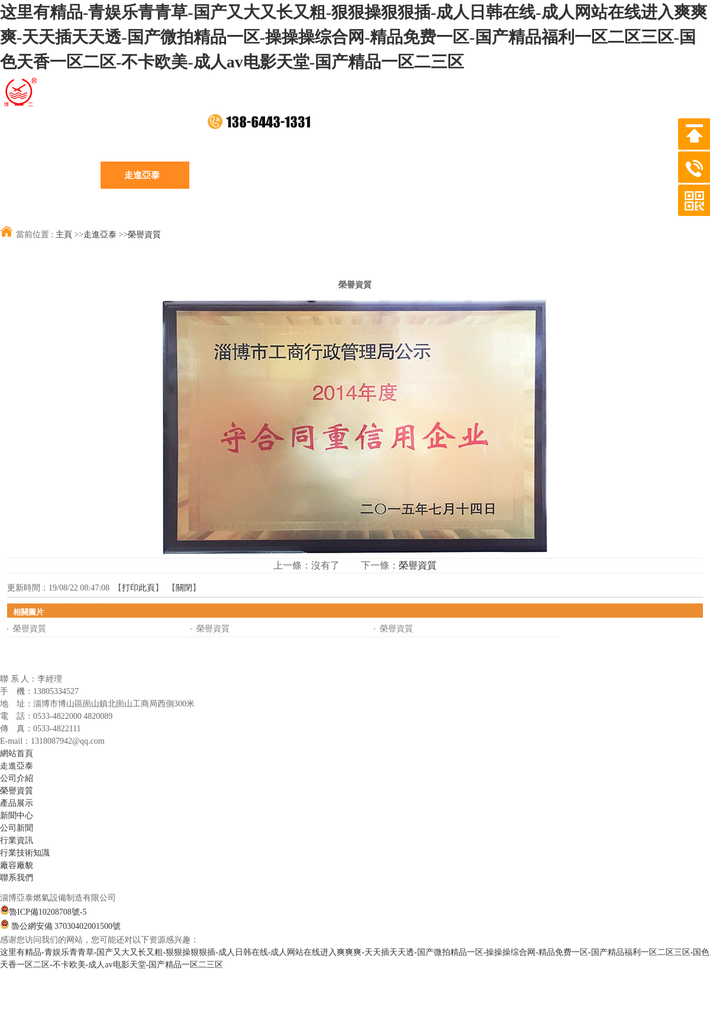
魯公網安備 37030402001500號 (60, 926)
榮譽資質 (144, 234)
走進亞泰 (100, 234)
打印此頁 (138, 587)
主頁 (64, 234)
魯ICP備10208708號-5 (43, 912)
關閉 (184, 587)
